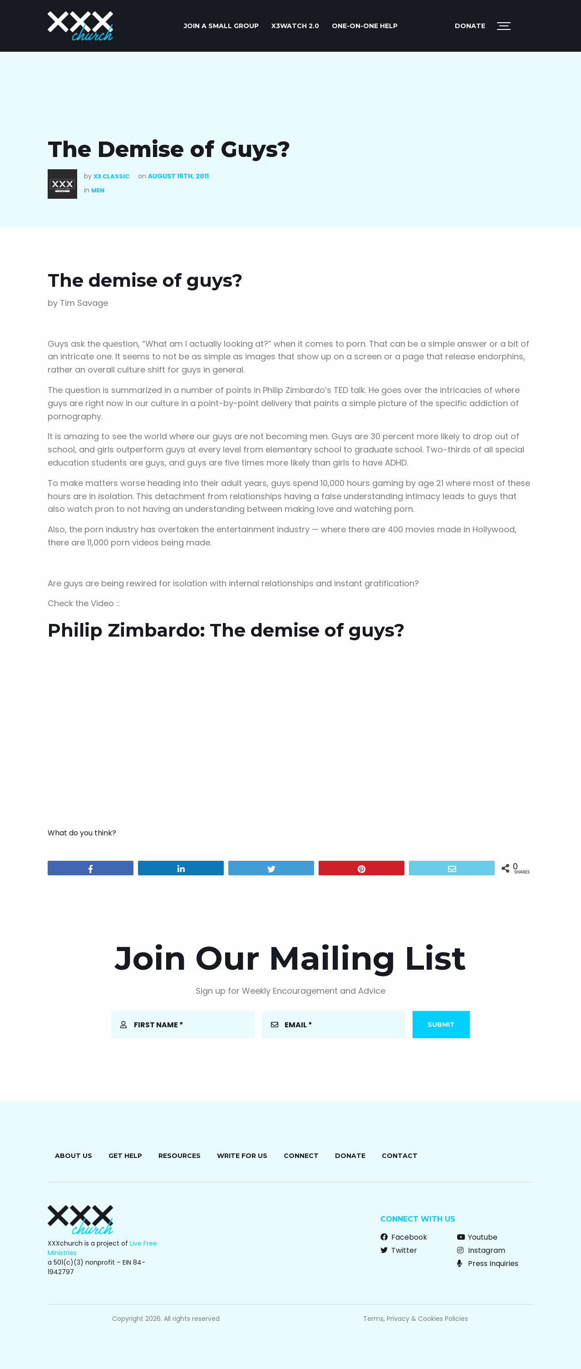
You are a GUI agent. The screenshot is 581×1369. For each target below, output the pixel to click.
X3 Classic (111, 176)
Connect (301, 1156)
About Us (73, 1156)
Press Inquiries (487, 1263)
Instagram (481, 1250)
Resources (179, 1156)
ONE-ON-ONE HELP (365, 26)
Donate (470, 26)
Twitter (398, 1250)
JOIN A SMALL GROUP (221, 26)
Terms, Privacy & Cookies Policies (415, 1318)
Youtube (477, 1237)
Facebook (403, 1237)
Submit (441, 1025)
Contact (400, 1156)
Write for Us (242, 1156)
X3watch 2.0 (295, 26)
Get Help (125, 1156)
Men (97, 190)
